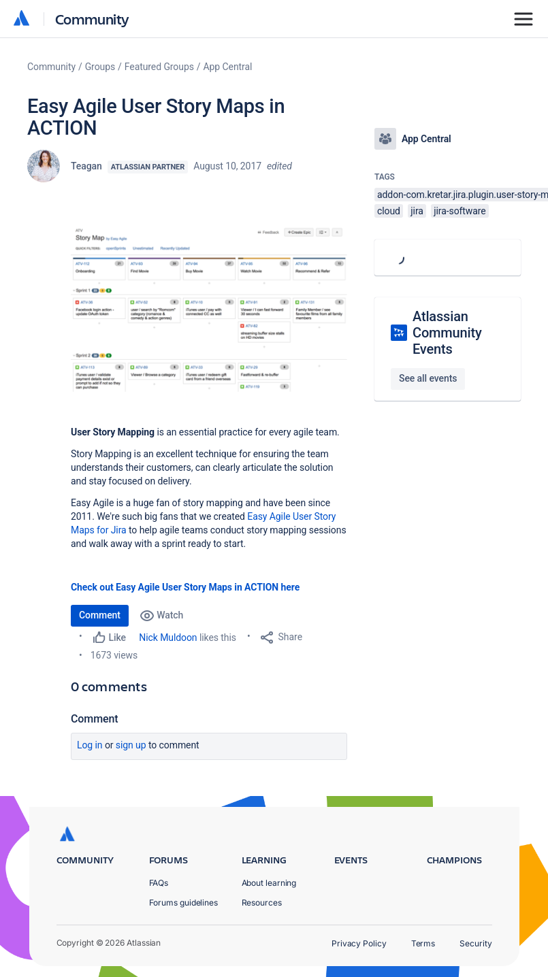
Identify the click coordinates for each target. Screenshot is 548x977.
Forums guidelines (184, 902)
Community (92, 19)
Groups (100, 66)
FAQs (159, 883)
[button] (209, 307)
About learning (269, 883)
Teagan (86, 166)
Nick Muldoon (168, 637)
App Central (228, 66)
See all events (428, 378)
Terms (423, 943)
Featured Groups (159, 66)
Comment (99, 615)
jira (416, 210)
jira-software (459, 210)
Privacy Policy (359, 943)
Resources (262, 902)
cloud (388, 210)
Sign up (131, 745)
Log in (90, 745)
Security (475, 943)
